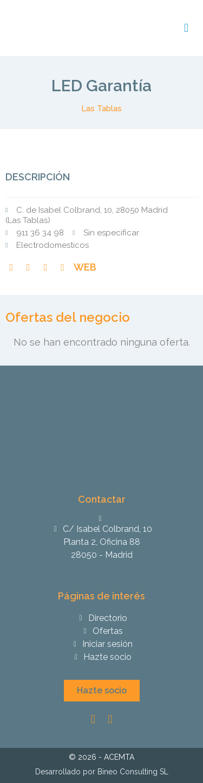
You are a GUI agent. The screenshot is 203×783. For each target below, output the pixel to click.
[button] (102, 690)
